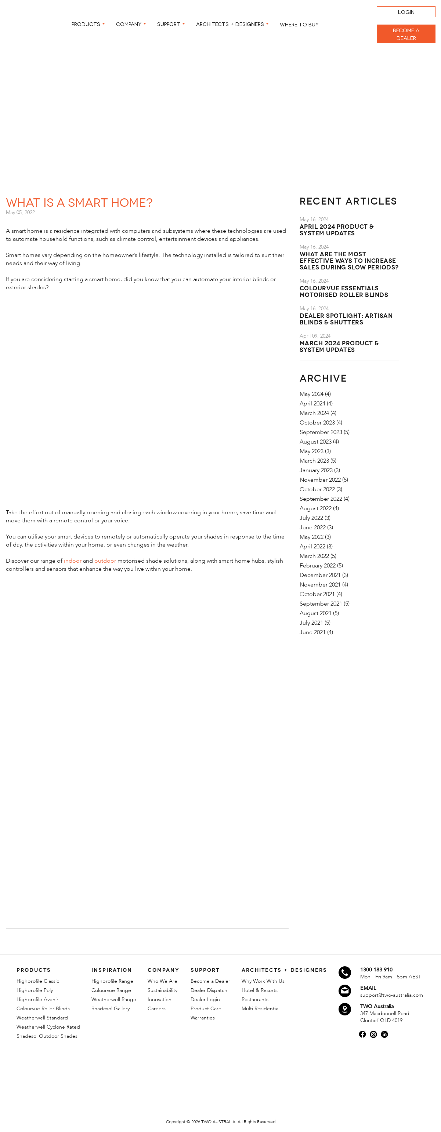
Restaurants (255, 999)
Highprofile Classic (38, 981)
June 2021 (313, 632)
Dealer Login (205, 999)
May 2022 (311, 537)
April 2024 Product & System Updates (337, 229)
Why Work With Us (263, 981)
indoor (73, 561)
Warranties (203, 1017)
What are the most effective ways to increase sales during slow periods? (349, 260)
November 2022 (320, 480)
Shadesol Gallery (110, 1008)
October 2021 (317, 594)
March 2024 (314, 413)
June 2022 (313, 527)
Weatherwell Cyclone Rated (48, 1026)
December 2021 (320, 575)
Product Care (206, 1008)
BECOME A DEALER (406, 34)
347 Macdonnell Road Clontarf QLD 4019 (384, 1017)
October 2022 (317, 489)
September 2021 (321, 604)
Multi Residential (260, 1008)
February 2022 (318, 566)
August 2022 (316, 508)
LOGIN (406, 11)
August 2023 (316, 442)
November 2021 (320, 585)
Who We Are (162, 981)
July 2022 (311, 518)
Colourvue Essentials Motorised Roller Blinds (344, 291)
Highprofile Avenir (37, 999)
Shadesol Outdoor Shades (47, 1036)
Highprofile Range (112, 981)
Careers (157, 1008)
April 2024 (312, 404)
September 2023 (321, 432)
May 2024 (311, 394)
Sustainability (162, 990)
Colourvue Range (111, 990)
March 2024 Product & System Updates (339, 346)
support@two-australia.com (391, 995)
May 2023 (311, 451)
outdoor (105, 561)
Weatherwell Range (113, 999)
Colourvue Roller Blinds (43, 1008)
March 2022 (314, 556)
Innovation (159, 999)
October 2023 (317, 423)
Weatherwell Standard (42, 1017)
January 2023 (316, 470)
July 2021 (311, 623)
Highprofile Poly (35, 990)
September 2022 (321, 499)
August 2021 (316, 613)
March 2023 (314, 461)
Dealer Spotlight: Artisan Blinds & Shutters (346, 318)
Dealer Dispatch (209, 990)
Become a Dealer (210, 981)
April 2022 (312, 547)
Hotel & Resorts (260, 990)
